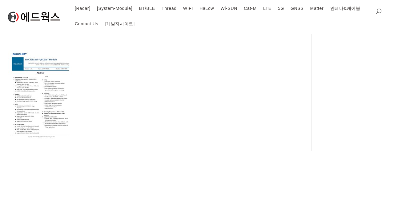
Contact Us (86, 23)
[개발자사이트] (120, 23)
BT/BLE (147, 8)
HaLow (206, 8)
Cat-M (250, 8)
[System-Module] (115, 8)
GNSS (297, 8)
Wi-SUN (228, 8)
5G (281, 8)
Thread (169, 8)
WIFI (188, 8)
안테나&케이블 (345, 8)
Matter (317, 8)
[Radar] (82, 8)
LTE (267, 8)
